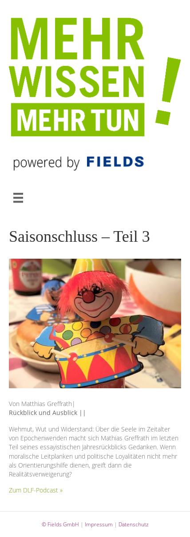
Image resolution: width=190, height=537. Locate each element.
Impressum (99, 524)
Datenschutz (134, 524)
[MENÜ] (18, 197)
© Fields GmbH (60, 524)
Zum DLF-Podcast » (36, 490)
